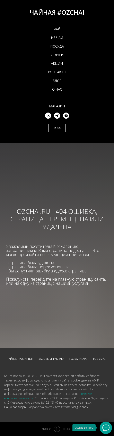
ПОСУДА (57, 46)
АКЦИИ (57, 63)
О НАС (57, 89)
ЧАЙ (57, 29)
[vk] (48, 116)
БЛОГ (57, 81)
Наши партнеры (15, 407)
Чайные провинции (20, 359)
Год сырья (100, 359)
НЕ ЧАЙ (57, 37)
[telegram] (57, 116)
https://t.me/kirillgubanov (71, 407)
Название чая (78, 359)
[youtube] (66, 116)
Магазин (57, 106)
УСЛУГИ (57, 55)
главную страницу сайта (81, 279)
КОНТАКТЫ (57, 72)
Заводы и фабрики (51, 359)
